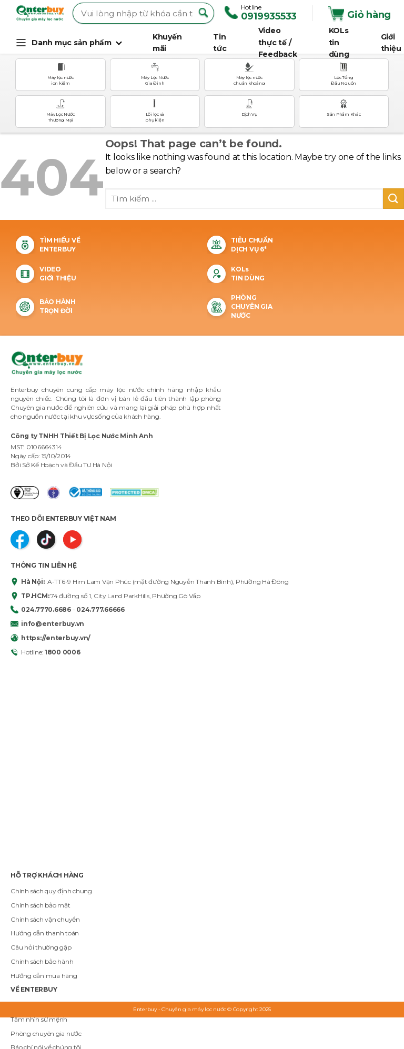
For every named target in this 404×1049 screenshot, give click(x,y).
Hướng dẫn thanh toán (45, 933)
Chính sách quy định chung (51, 891)
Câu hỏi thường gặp (41, 947)
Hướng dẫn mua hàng (44, 976)
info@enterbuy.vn (47, 624)
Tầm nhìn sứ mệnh (39, 1019)
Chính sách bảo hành (42, 961)
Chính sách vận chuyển (45, 919)
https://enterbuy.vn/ (50, 638)
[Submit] (393, 198)
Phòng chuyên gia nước (46, 1033)
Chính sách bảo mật (40, 905)
